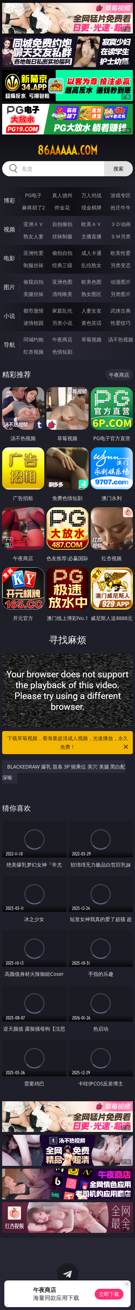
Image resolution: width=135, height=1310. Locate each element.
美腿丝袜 (33, 294)
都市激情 (33, 310)
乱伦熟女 (91, 265)
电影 (9, 258)
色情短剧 (62, 351)
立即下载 (109, 1294)
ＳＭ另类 (121, 236)
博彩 (9, 200)
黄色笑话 (91, 322)
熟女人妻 (33, 236)
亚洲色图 (62, 281)
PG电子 (33, 195)
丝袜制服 (62, 236)
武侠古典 (121, 310)
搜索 (118, 168)
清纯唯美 (62, 294)
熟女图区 (91, 294)
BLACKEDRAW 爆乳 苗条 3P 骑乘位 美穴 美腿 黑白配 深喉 (64, 772)
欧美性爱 (121, 252)
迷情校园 (33, 322)
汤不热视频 (120, 339)
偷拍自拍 (62, 252)
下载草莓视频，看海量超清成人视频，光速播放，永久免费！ (68, 743)
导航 (9, 345)
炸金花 (62, 207)
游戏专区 (121, 195)
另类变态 (121, 265)
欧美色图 (91, 281)
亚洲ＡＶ (33, 224)
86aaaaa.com (67, 150)
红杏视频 (33, 351)
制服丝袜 (33, 265)
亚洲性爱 (33, 252)
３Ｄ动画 (121, 224)
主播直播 (91, 236)
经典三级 (62, 265)
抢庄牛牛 (121, 207)
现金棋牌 (91, 207)
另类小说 (62, 322)
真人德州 (62, 195)
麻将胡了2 (33, 207)
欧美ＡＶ (91, 224)
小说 (9, 316)
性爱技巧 (121, 322)
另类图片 (121, 294)
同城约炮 (33, 339)
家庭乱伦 (62, 310)
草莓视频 (91, 339)
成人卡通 (91, 252)
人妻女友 (91, 310)
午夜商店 (62, 339)
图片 (9, 287)
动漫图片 (121, 281)
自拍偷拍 (62, 224)
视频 (9, 229)
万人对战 (91, 195)
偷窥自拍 (33, 281)
